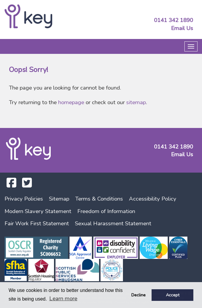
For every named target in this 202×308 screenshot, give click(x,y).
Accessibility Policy (152, 199)
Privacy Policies (23, 199)
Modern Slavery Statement (37, 211)
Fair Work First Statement (36, 223)
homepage (71, 102)
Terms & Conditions (99, 199)
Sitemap (59, 199)
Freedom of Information (106, 211)
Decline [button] (138, 295)
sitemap (136, 102)
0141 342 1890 (173, 20)
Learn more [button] (63, 298)
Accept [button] (172, 295)
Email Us (182, 28)
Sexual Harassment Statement (113, 223)
